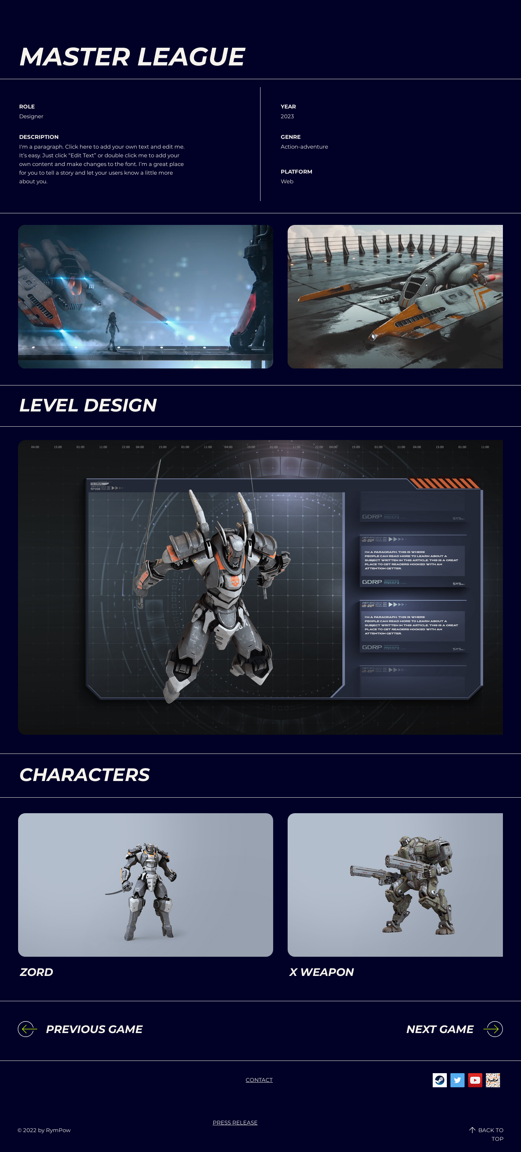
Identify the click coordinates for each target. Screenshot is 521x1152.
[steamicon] (440, 1080)
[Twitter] (457, 1080)
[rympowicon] (493, 1080)
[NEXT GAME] (414, 1029)
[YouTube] (475, 1080)
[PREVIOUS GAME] (105, 1029)
